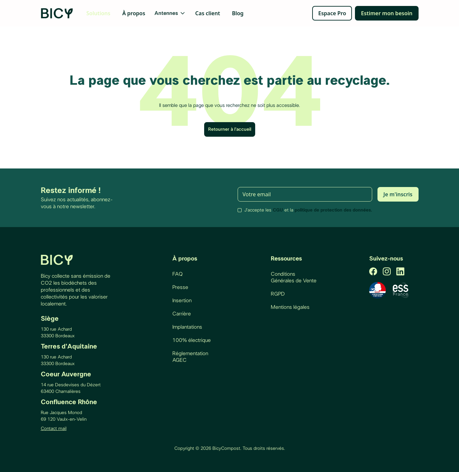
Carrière (181, 313)
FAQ (177, 274)
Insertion (182, 300)
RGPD (278, 294)
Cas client (207, 13)
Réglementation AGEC (190, 357)
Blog (238, 13)
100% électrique (191, 340)
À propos (133, 13)
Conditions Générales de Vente (293, 277)
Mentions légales (290, 307)
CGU (278, 210)
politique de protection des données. (333, 210)
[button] (170, 13)
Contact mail (54, 428)
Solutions (98, 13)
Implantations (187, 327)
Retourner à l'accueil (229, 129)
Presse (180, 287)
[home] (57, 13)
